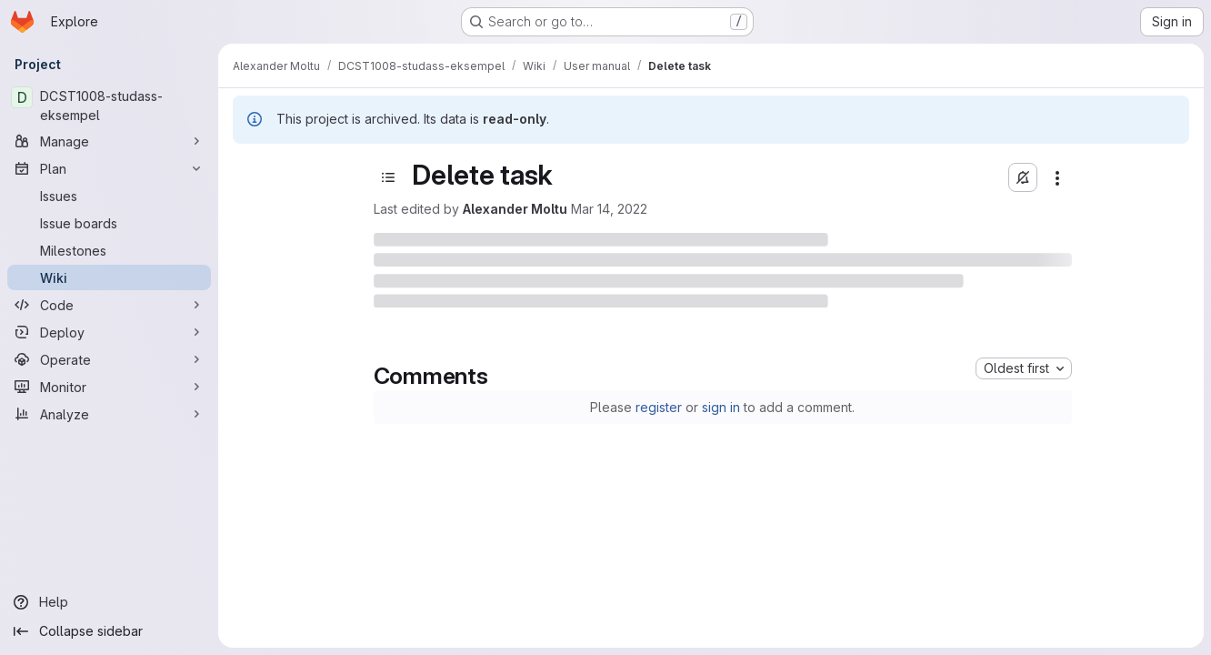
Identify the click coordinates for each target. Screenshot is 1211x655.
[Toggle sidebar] (388, 177)
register (659, 407)
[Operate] (109, 359)
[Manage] (109, 141)
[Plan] (109, 168)
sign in (721, 407)
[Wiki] (109, 277)
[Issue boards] (109, 223)
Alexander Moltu (515, 209)
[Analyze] (109, 414)
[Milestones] (109, 250)
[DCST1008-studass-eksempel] (109, 105)
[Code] (109, 304)
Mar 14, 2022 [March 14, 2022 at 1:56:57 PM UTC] (609, 209)
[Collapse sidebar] (109, 631)
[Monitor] (109, 386)
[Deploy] (109, 332)
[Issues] (109, 195)
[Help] (109, 602)
